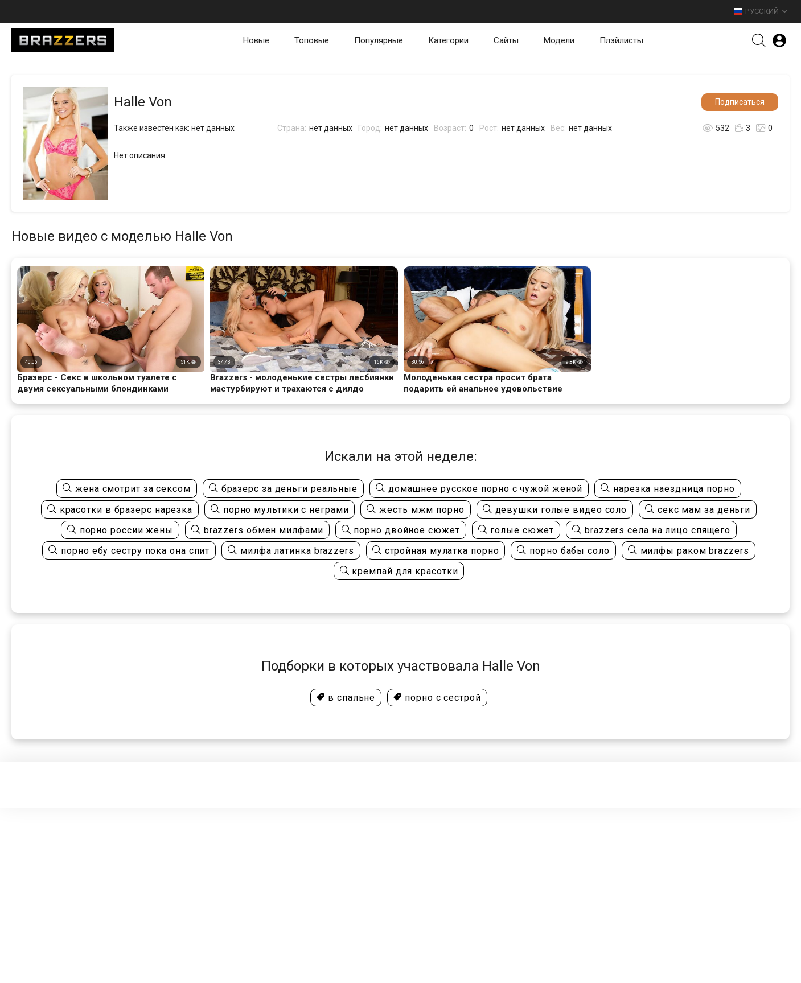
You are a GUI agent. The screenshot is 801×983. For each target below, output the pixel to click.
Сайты (506, 40)
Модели (559, 40)
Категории (448, 40)
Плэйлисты (621, 40)
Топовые (311, 40)
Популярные (378, 40)
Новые (256, 40)
